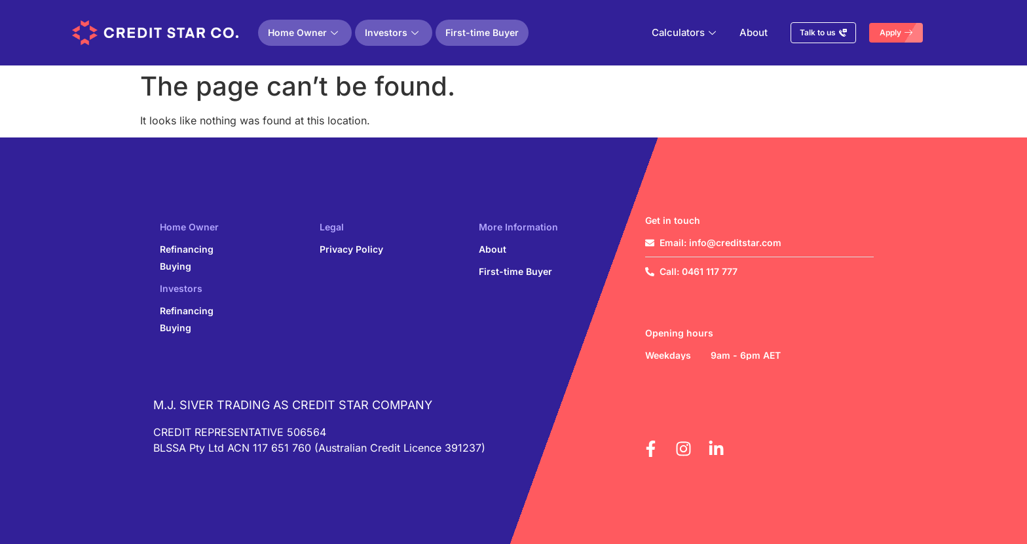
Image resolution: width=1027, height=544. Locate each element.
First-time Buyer (482, 32)
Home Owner (303, 32)
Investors (392, 32)
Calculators (684, 32)
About (754, 32)
